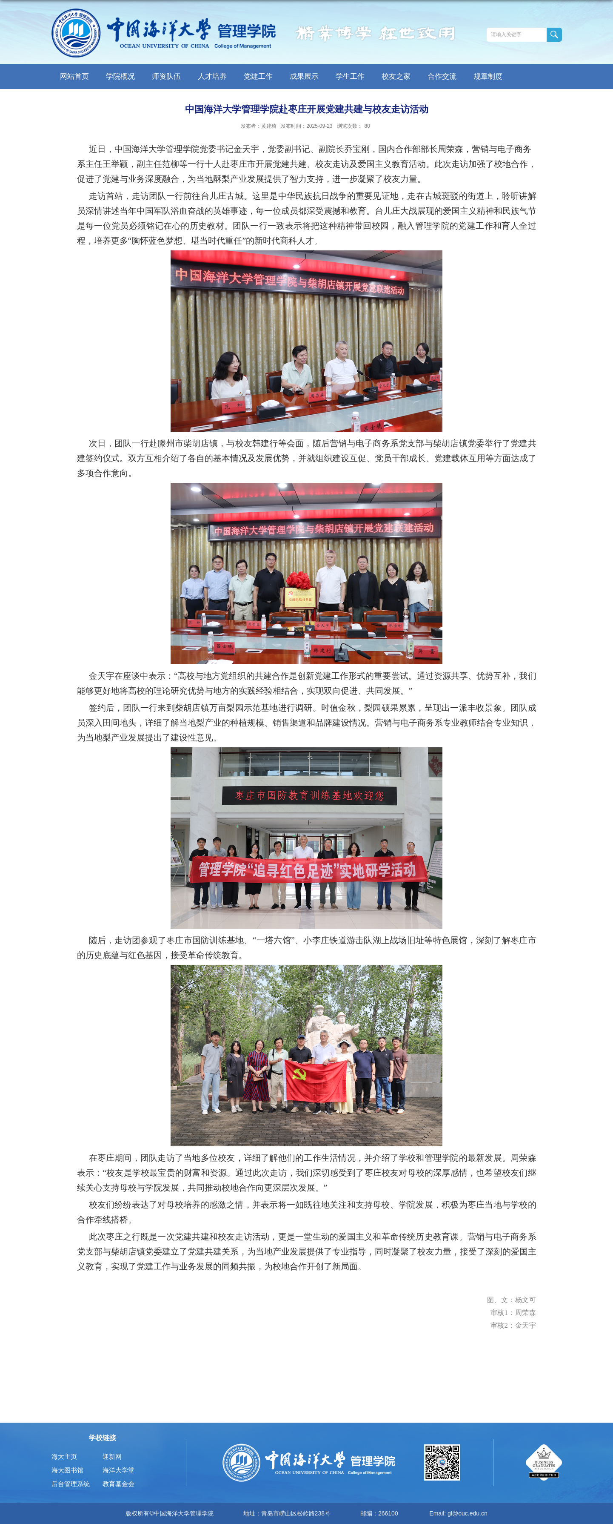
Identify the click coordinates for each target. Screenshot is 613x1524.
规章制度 (487, 76)
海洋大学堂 (118, 1470)
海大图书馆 (67, 1470)
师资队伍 (166, 76)
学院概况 (120, 76)
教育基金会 (118, 1483)
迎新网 (112, 1456)
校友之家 (396, 76)
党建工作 (258, 76)
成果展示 (304, 76)
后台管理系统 (70, 1483)
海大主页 (64, 1456)
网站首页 (74, 76)
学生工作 (350, 76)
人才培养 (212, 76)
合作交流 (442, 76)
